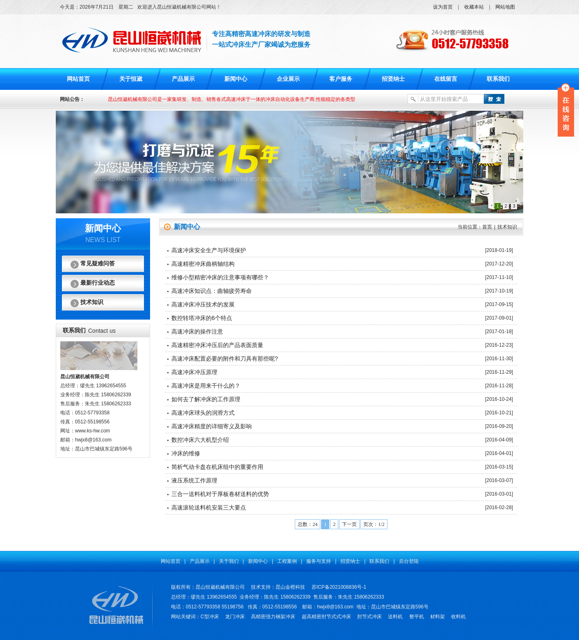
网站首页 (78, 79)
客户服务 (340, 79)
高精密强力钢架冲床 (273, 616)
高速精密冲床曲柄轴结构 (203, 264)
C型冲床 (210, 616)
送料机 (395, 616)
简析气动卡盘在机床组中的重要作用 (217, 467)
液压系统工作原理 (194, 480)
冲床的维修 (185, 453)
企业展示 (288, 79)
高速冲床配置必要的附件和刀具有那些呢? (224, 358)
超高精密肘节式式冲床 (326, 616)
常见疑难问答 (97, 264)
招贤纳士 (393, 79)
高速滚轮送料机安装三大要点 (208, 507)
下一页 (349, 524)
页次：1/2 (373, 524)
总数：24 (307, 524)
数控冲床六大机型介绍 (200, 440)
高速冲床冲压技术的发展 (203, 304)
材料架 (437, 616)
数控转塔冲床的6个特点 (201, 318)
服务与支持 (318, 561)
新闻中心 (235, 79)
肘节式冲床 (369, 616)
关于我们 (229, 561)
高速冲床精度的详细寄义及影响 (211, 426)
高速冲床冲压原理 (194, 372)
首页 (487, 227)
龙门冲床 (235, 616)
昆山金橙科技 (290, 587)
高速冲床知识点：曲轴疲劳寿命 (211, 291)
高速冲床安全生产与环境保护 (208, 250)
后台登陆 (409, 561)
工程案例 (287, 561)
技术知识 (91, 302)
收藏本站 (474, 7)
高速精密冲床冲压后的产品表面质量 (217, 345)
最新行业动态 (97, 283)
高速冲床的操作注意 (197, 331)
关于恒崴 (130, 79)
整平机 (416, 616)
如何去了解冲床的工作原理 (205, 399)
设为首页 (443, 7)
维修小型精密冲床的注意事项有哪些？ (220, 277)
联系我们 (498, 79)
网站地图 (505, 7)
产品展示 (183, 79)
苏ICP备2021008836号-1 (339, 587)
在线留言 (445, 79)
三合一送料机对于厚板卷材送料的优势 (220, 494)
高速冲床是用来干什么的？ (205, 385)
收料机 (458, 616)
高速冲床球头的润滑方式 (203, 412)
